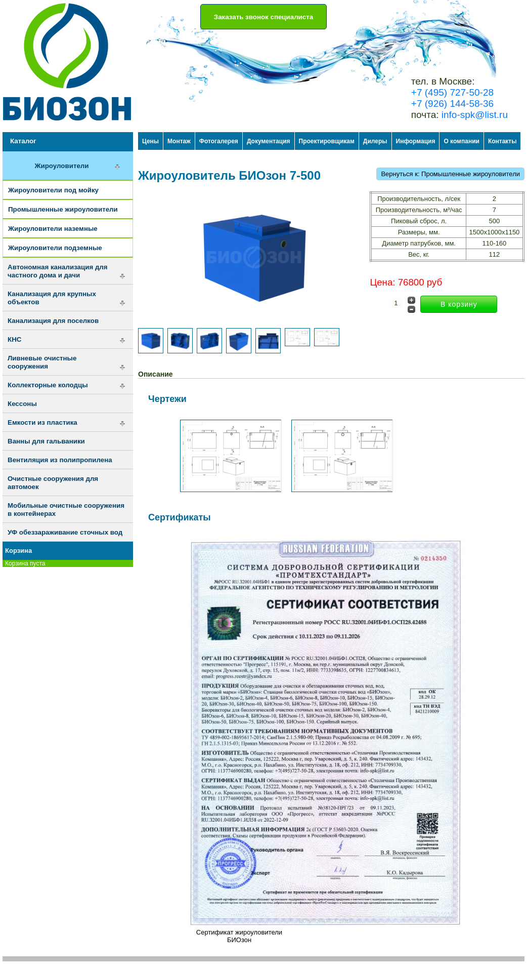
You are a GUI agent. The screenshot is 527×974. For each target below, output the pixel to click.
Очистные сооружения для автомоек (53, 483)
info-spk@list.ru (475, 114)
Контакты (502, 141)
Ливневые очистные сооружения (42, 362)
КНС (14, 339)
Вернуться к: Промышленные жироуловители (450, 174)
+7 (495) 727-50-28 (452, 92)
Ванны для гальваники (46, 441)
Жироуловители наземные (53, 228)
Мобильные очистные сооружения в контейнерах (66, 509)
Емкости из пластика (42, 422)
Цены (150, 141)
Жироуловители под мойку (53, 190)
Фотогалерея (218, 141)
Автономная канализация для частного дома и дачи (58, 271)
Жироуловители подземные (55, 248)
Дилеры (375, 141)
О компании (461, 141)
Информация (415, 141)
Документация (268, 141)
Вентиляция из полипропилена (60, 460)
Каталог (23, 141)
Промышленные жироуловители (63, 209)
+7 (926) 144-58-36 (452, 103)
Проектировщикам (327, 141)
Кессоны (22, 404)
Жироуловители (61, 166)
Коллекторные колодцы (48, 385)
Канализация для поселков (53, 320)
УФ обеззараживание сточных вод (65, 532)
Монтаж (179, 141)
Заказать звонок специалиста (263, 17)
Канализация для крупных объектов (52, 298)
